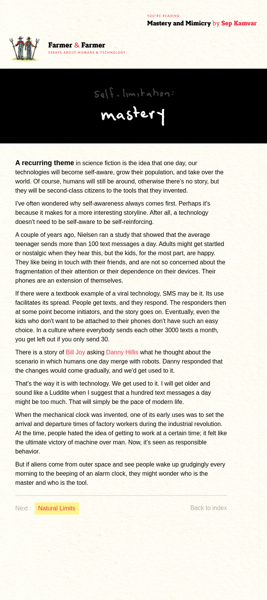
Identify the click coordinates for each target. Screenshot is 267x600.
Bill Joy (75, 352)
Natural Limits (57, 508)
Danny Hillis (122, 352)
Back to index (208, 508)
